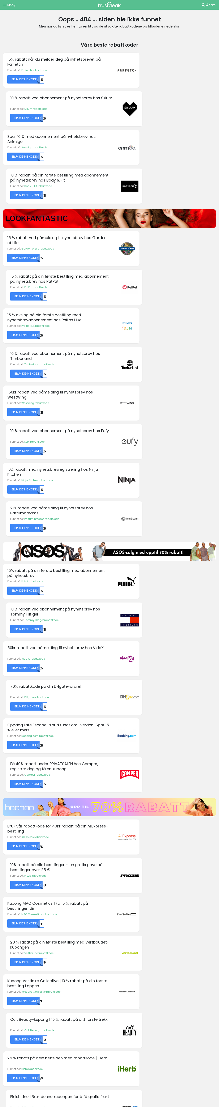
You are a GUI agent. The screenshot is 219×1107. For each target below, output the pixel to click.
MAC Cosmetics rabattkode (39, 534)
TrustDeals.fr (95, 1040)
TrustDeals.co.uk (27, 1063)
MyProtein (119, 910)
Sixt (169, 884)
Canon (7, 905)
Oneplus (118, 921)
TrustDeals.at (25, 1028)
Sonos (171, 889)
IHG (115, 879)
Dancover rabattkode (143, 691)
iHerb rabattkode (32, 613)
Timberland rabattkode (145, 212)
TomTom (173, 905)
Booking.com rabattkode (37, 432)
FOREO (171, 863)
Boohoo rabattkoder (18, 964)
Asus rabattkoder (16, 959)
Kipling (117, 900)
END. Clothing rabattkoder (21, 980)
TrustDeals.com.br (100, 1028)
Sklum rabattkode (141, 70)
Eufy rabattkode (140, 251)
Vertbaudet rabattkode (144, 534)
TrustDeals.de (176, 1028)
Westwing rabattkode (35, 251)
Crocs (7, 915)
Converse (9, 910)
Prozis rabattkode (141, 495)
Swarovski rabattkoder (19, 1005)
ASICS (7, 884)
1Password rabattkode (144, 652)
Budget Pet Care (68, 863)
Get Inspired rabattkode (145, 770)
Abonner (139, 823)
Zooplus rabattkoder (18, 1015)
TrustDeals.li (24, 1051)
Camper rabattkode (142, 432)
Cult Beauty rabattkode (145, 573)
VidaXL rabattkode (33, 393)
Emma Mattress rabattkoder (23, 974)
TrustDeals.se (130, 1051)
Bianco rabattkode (33, 652)
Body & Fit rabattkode (143, 109)
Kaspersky (119, 894)
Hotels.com (120, 873)
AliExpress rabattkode (35, 495)
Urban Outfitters (177, 910)
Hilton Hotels (120, 868)
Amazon (8, 873)
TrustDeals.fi (60, 1040)
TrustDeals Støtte (124, 959)
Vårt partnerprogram (73, 959)
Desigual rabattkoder (18, 969)
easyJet (63, 889)
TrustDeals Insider (71, 964)
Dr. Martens (65, 884)
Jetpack (118, 889)
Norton (117, 915)
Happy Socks (121, 863)
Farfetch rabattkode (34, 70)
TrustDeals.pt (94, 1051)
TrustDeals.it (169, 1040)
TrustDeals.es (25, 1040)
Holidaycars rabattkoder (21, 985)
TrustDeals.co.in (132, 1040)
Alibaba (8, 868)
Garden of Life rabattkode (37, 172)
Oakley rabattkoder (17, 990)
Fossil (61, 915)
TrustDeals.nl (58, 1051)
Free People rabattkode (35, 770)
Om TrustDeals (69, 949)
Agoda (7, 863)
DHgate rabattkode (142, 393)
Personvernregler (125, 949)
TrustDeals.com (168, 1051)
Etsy (60, 900)
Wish (170, 921)
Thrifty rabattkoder (16, 1010)
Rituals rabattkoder (17, 1000)
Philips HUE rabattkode (35, 212)
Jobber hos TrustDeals (74, 954)
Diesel (61, 873)
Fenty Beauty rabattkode (37, 691)
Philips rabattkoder (17, 995)
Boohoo (8, 894)
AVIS (6, 889)
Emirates (63, 894)
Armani (8, 879)
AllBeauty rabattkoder (19, 949)
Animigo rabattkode (34, 109)
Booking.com (11, 900)
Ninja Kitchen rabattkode (37, 290)
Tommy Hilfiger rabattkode (147, 353)
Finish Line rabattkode (144, 613)
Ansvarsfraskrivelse (126, 954)
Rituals (171, 873)
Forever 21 (64, 910)
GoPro (61, 921)
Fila (60, 905)
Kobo (116, 905)
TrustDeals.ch (140, 1028)
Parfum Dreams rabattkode (147, 290)
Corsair (62, 868)
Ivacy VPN (119, 884)
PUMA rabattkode (32, 353)
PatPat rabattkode (141, 172)
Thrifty (171, 900)
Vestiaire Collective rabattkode (40, 573)
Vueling (172, 915)
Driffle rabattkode (141, 730)
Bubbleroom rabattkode (36, 730)
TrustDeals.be (61, 1028)
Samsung (173, 879)
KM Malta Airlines (13, 921)
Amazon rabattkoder (18, 954)
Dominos (63, 879)
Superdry (173, 894)
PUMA (170, 868)
